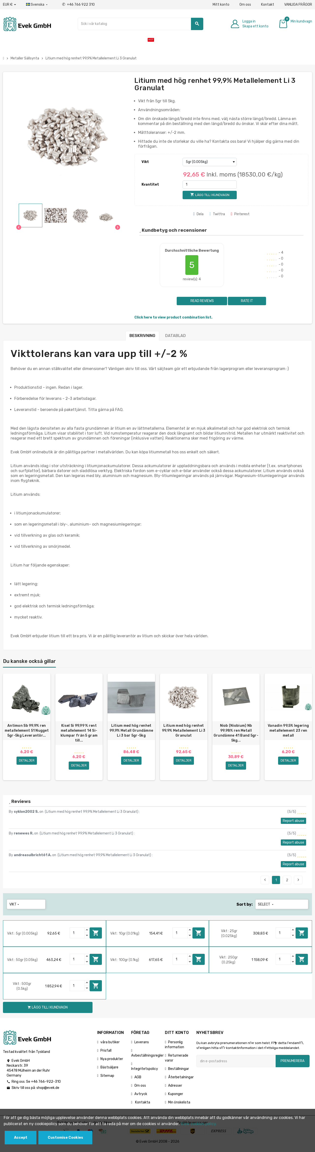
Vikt (145, 162)
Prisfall (105, 1053)
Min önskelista (179, 1105)
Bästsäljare (109, 1070)
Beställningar (178, 1072)
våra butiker (110, 1045)
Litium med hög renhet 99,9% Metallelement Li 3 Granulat (183, 731)
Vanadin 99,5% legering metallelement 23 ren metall (288, 731)
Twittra (217, 214)
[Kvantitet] (210, 184)
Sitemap (107, 1079)
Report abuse (293, 824)
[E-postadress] (236, 1064)
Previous (265, 882)
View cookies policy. (199, 1123)
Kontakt (267, 4)
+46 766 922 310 (78, 4)
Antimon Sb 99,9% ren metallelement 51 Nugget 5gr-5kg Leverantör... (27, 731)
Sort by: (244, 907)
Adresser (175, 1088)
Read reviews (202, 301)
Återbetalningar (181, 1080)
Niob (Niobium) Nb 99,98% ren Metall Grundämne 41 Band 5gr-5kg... (236, 733)
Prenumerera (292, 1064)
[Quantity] (77, 935)
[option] (26, 728)
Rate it (247, 301)
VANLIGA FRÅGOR (298, 4)
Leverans (141, 1045)
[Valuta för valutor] (9, 4)
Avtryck (140, 1097)
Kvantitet (150, 184)
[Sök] (140, 24)
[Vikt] (210, 162)
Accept (20, 1137)
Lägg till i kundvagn (95, 935)
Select (266, 907)
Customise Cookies (65, 1137)
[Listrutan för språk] (37, 4)
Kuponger (175, 1097)
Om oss (245, 4)
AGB (137, 1080)
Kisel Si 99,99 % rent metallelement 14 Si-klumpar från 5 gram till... (79, 733)
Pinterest (240, 214)
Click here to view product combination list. (173, 317)
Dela (198, 214)
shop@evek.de (47, 1091)
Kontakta (142, 1105)
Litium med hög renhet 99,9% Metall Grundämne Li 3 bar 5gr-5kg (131, 731)
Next (298, 882)
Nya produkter (111, 1062)
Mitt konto (221, 4)
